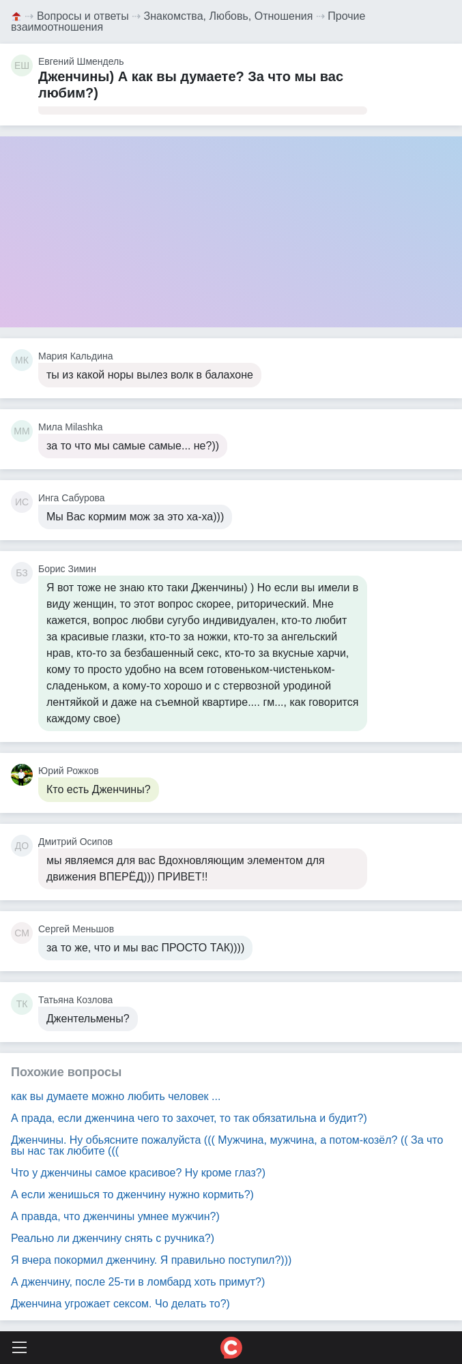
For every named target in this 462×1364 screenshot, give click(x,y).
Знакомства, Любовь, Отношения (228, 16)
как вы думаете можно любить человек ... (115, 1096)
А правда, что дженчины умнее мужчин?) (115, 1216)
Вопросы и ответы (83, 16)
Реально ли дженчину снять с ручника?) (112, 1238)
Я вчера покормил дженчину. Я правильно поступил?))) (151, 1260)
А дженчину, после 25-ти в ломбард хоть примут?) (138, 1282)
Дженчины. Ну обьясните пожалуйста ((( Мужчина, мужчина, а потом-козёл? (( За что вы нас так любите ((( (227, 1145)
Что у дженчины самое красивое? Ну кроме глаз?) (138, 1172)
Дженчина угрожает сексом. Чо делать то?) (120, 1303)
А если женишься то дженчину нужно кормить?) (132, 1194)
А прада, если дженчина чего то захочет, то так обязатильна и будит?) (189, 1118)
